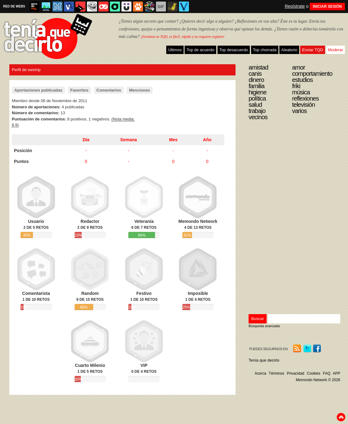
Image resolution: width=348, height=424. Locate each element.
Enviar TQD (312, 49)
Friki (296, 86)
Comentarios (108, 90)
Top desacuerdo (233, 49)
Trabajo (257, 110)
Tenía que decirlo (264, 360)
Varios (299, 110)
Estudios (302, 79)
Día (86, 139)
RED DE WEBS (14, 6)
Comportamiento (312, 73)
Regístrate (295, 6)
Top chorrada (265, 49)
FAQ (326, 373)
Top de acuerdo (200, 49)
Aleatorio (289, 49)
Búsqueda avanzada (264, 326)
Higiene (258, 92)
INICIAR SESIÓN (327, 6)
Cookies (313, 373)
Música (301, 92)
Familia (256, 86)
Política (257, 98)
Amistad (258, 67)
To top (341, 417)
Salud (255, 104)
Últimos (174, 49)
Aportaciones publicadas (38, 90)
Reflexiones (305, 98)
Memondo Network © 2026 (318, 380)
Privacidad (295, 373)
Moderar (335, 49)
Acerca (260, 373)
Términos (276, 373)
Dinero (256, 79)
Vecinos (258, 117)
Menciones (139, 90)
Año (207, 139)
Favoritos (79, 90)
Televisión (303, 104)
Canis (255, 73)
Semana (128, 139)
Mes (173, 139)
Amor (298, 67)
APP (336, 373)
